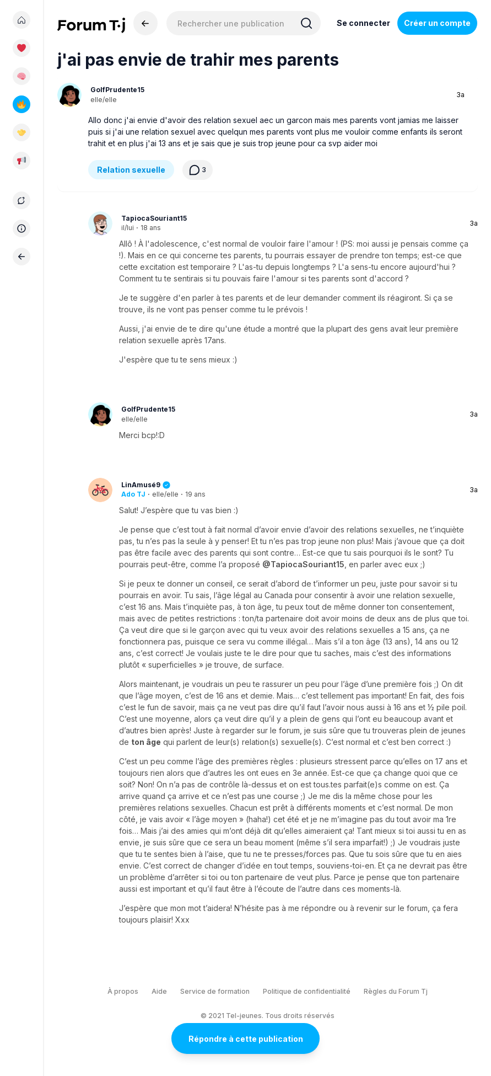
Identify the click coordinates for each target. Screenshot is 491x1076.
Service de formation (215, 991)
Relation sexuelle (131, 169)
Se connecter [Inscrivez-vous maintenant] (363, 23)
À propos (122, 991)
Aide (159, 991)
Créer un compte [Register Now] (437, 23)
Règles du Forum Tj (396, 991)
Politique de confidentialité (306, 991)
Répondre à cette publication (245, 1038)
